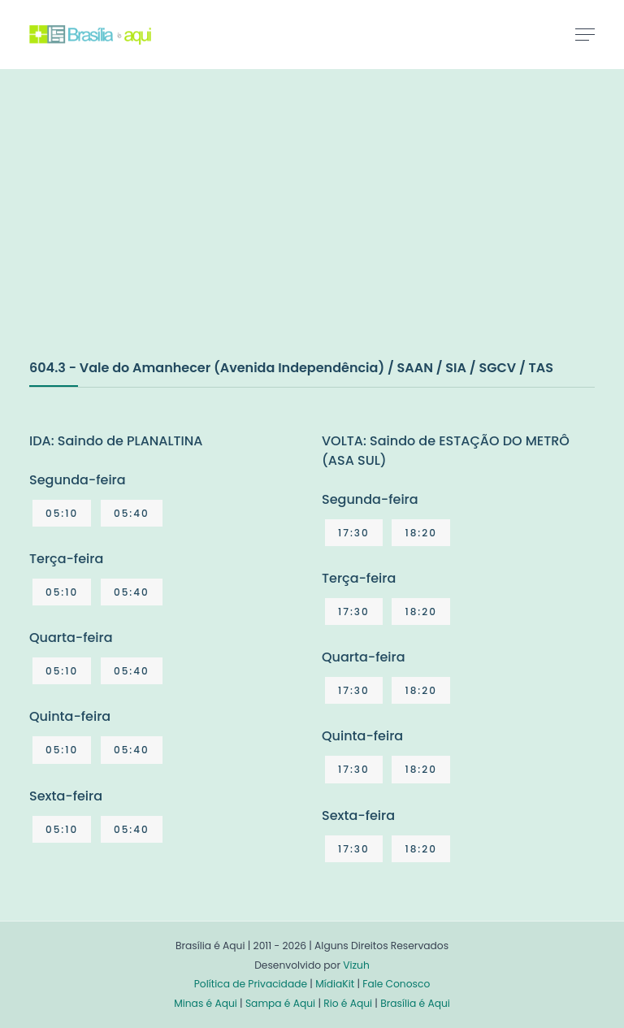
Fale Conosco (396, 984)
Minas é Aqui (205, 1003)
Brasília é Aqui (415, 1003)
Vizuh (356, 965)
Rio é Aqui (347, 1003)
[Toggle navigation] (585, 34)
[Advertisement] (151, 230)
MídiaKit (334, 984)
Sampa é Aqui (280, 1003)
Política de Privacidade (250, 984)
